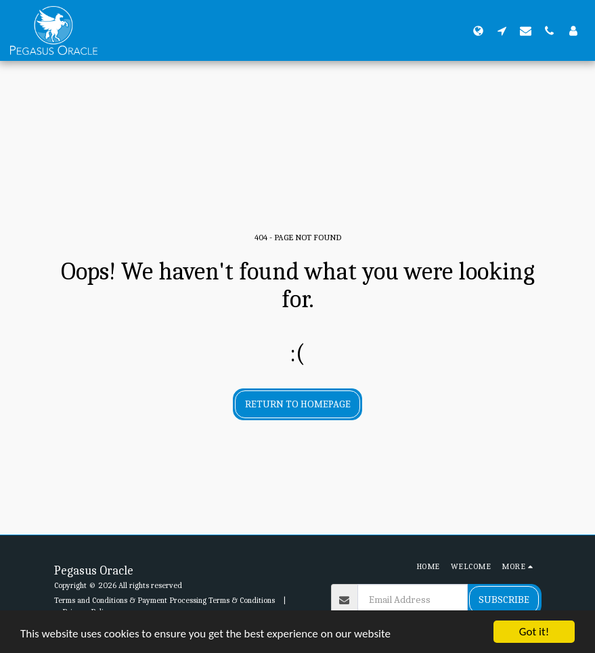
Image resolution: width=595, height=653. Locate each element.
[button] (502, 30)
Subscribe (504, 599)
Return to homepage (298, 404)
